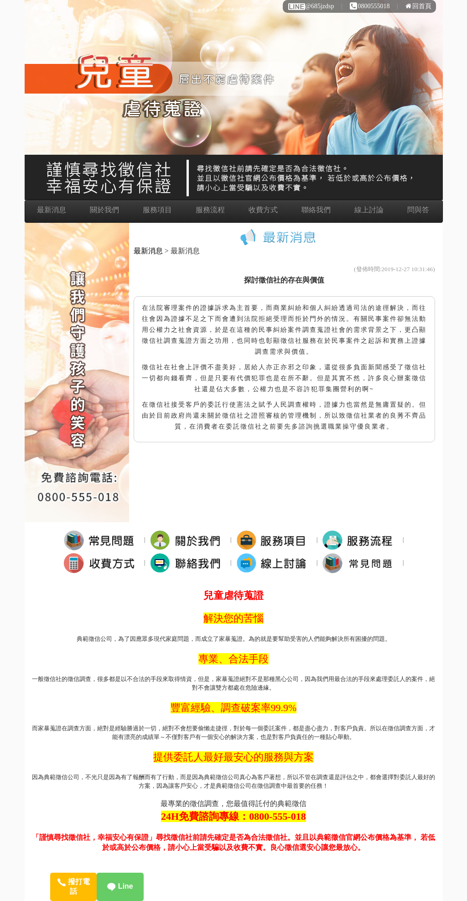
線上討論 (369, 210)
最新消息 (51, 210)
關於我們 (104, 210)
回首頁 (418, 6)
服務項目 (157, 210)
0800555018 (370, 6)
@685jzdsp (310, 6)
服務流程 (210, 210)
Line (120, 886)
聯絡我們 (316, 210)
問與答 (418, 210)
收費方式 (263, 210)
